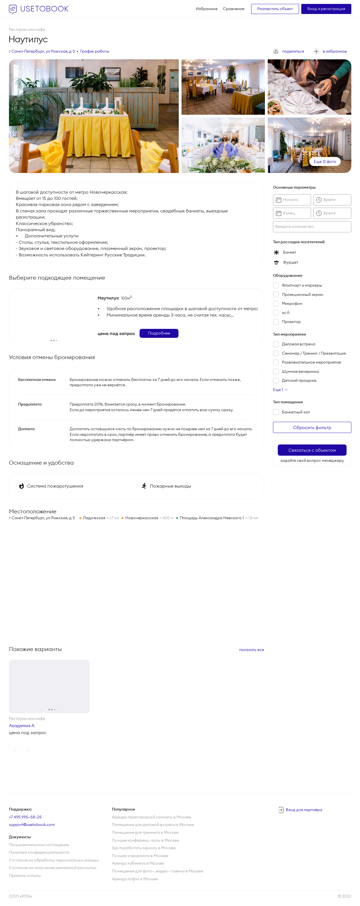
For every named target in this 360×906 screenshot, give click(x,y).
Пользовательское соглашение (39, 844)
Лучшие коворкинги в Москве (140, 855)
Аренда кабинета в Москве (138, 863)
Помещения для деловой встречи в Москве (153, 824)
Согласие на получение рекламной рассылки (52, 867)
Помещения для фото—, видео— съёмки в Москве (157, 871)
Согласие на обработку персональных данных (54, 860)
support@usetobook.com (32, 824)
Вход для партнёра (304, 809)
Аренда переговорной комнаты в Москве (151, 817)
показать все (251, 649)
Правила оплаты (25, 875)
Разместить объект (275, 8)
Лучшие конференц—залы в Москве (145, 840)
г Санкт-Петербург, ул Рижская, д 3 (42, 51)
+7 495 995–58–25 (25, 817)
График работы (94, 51)
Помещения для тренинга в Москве (145, 832)
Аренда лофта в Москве (135, 878)
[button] (14, 749)
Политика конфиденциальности (39, 852)
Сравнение (233, 8)
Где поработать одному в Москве (144, 847)
